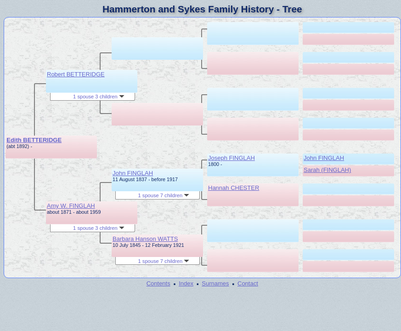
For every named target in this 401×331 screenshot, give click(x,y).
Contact (247, 283)
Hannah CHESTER (233, 187)
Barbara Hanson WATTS (145, 238)
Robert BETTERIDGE (76, 74)
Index (186, 283)
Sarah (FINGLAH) (327, 169)
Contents (158, 283)
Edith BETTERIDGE (34, 140)
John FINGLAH (133, 173)
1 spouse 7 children (164, 195)
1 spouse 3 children (98, 96)
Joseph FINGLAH (231, 157)
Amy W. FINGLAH (71, 205)
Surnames (215, 283)
